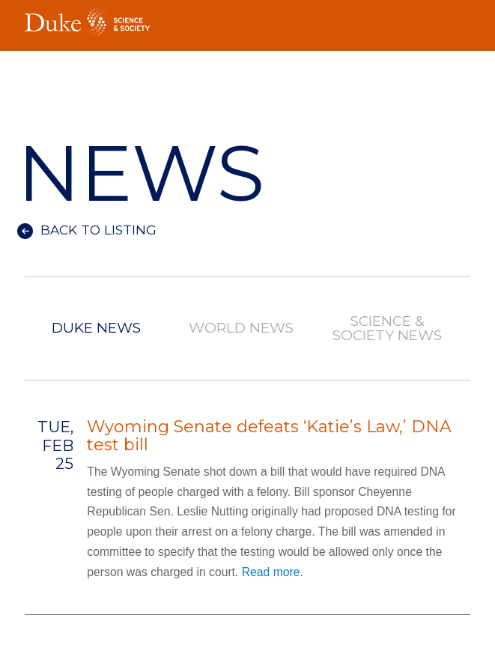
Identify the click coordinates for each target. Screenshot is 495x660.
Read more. (272, 572)
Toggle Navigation (459, 19)
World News (241, 328)
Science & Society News (387, 329)
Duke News (96, 328)
